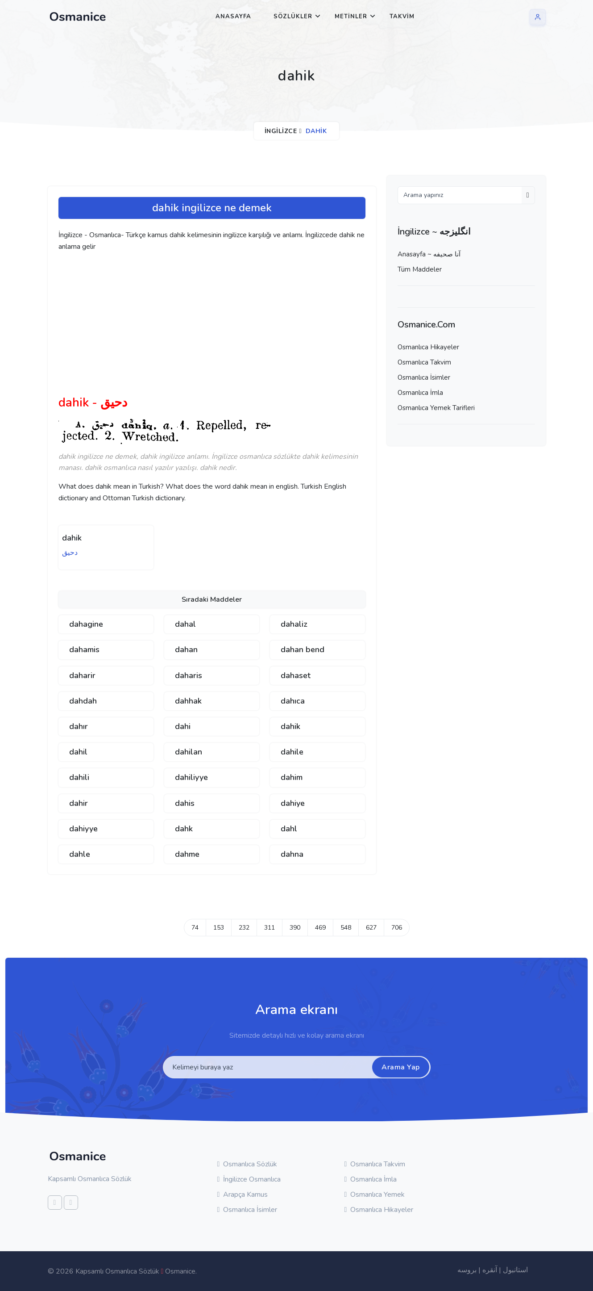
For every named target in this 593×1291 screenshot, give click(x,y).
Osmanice (180, 1271)
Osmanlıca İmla (420, 392)
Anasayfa (233, 17)
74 (195, 927)
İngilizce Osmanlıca (249, 1179)
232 (244, 927)
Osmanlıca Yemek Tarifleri (436, 407)
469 (320, 927)
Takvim (402, 17)
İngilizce (281, 131)
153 (218, 927)
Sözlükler (293, 17)
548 (345, 927)
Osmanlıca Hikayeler (428, 347)
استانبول (515, 1270)
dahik (72, 537)
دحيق (70, 552)
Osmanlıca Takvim (424, 362)
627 (371, 927)
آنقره (489, 1270)
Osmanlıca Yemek (374, 1194)
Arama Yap (401, 1067)
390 (295, 927)
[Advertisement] (196, 327)
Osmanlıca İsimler (424, 377)
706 (396, 927)
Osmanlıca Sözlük (247, 1164)
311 (269, 927)
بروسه (467, 1270)
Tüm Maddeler (420, 269)
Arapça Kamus (242, 1194)
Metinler (351, 17)
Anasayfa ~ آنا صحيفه (429, 254)
